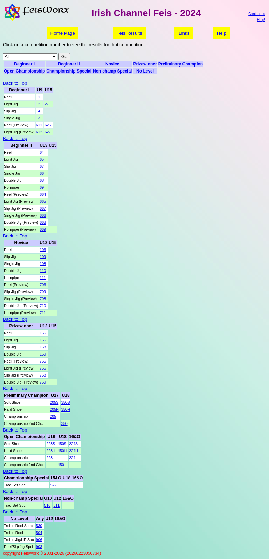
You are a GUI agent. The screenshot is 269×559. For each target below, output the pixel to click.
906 (39, 540)
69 (42, 187)
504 (39, 533)
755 (43, 361)
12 (38, 104)
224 (72, 458)
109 (43, 257)
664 (43, 194)
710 (43, 306)
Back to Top (15, 83)
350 (64, 423)
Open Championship (24, 71)
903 (39, 547)
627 (47, 132)
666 (43, 215)
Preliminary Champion (180, 64)
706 (43, 285)
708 (43, 299)
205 (53, 416)
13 (38, 118)
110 (43, 271)
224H (73, 451)
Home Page (62, 33)
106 (43, 250)
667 (43, 208)
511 (56, 505)
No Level (145, 71)
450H (62, 451)
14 (38, 111)
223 (49, 458)
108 (43, 264)
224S (73, 444)
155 (43, 333)
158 (43, 347)
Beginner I (24, 64)
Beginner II (69, 64)
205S (54, 402)
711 (43, 313)
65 (42, 159)
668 (43, 222)
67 (42, 166)
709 (43, 292)
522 (53, 485)
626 (47, 125)
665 (43, 201)
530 (39, 526)
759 (43, 382)
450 (61, 465)
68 (42, 180)
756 (43, 368)
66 (42, 173)
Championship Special (68, 71)
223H (50, 451)
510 (47, 505)
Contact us (256, 14)
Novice (112, 64)
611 (39, 125)
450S (62, 444)
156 (43, 340)
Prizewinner (145, 64)
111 (43, 278)
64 (42, 152)
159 (43, 354)
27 (46, 104)
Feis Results (129, 33)
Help (221, 33)
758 (43, 375)
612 (39, 132)
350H (65, 409)
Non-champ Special (112, 71)
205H (54, 409)
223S (50, 444)
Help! (261, 20)
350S (65, 402)
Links (183, 33)
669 (43, 229)
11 (38, 97)
